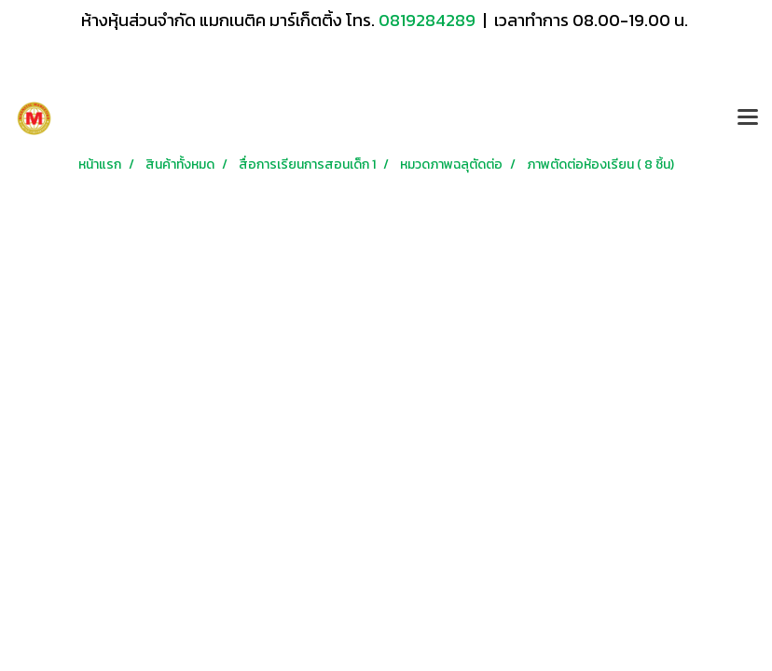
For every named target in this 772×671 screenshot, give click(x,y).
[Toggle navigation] (747, 118)
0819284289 (429, 20)
